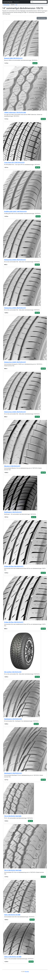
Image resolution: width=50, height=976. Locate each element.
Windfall (27, 971)
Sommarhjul (6, 4)
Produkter (16, 2)
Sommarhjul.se (7, 2)
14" (16, 4)
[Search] (38, 2)
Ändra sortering (41, 18)
